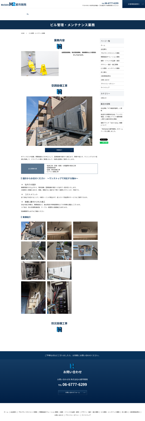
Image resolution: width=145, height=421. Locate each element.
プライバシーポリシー (108, 77)
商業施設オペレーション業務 (47, 10)
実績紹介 (59, 143)
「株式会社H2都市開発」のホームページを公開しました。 (112, 123)
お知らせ (104, 91)
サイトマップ (105, 80)
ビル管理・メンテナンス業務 (110, 10)
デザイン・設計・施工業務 (89, 10)
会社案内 (12, 10)
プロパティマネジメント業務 (26, 10)
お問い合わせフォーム (72, 386)
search (142, 10)
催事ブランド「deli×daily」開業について (111, 117)
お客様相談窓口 (133, 4)
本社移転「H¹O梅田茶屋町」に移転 (111, 102)
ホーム (4, 10)
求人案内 (125, 10)
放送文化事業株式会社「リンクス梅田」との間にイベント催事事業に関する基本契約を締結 (111, 109)
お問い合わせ (134, 10)
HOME (22, 26)
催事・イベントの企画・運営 (69, 10)
